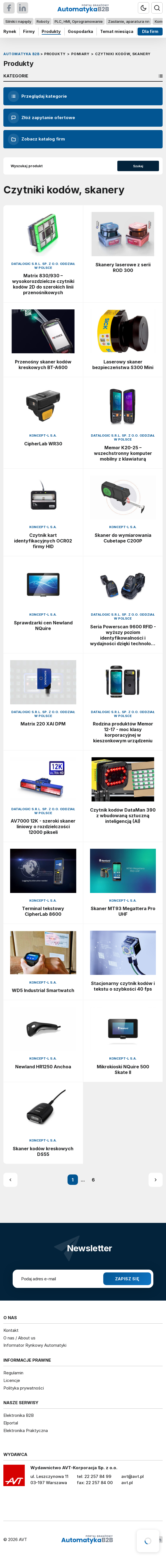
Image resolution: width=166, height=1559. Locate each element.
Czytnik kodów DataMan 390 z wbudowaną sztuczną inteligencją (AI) (123, 815)
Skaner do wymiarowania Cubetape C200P (123, 538)
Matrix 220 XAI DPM (43, 724)
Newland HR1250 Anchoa (43, 1066)
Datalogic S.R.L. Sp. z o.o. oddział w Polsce (43, 266)
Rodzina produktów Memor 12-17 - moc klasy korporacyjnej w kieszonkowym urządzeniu (123, 732)
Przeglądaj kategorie (37, 96)
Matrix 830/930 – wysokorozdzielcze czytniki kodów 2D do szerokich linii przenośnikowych (43, 284)
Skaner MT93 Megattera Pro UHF (123, 911)
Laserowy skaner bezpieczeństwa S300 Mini (122, 364)
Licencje (11, 1380)
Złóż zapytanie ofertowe (41, 117)
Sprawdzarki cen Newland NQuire (43, 625)
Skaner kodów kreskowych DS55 (43, 1151)
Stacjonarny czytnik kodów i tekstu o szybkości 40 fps (123, 986)
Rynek (9, 31)
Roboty (43, 21)
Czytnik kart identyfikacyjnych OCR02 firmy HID (43, 540)
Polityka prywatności (23, 1388)
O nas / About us (19, 1338)
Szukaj (138, 166)
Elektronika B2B (18, 1415)
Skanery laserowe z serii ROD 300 (123, 267)
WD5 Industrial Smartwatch (43, 990)
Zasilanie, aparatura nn (128, 21)
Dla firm (150, 31)
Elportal (10, 1423)
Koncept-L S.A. (43, 435)
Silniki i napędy (18, 21)
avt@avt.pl (132, 1476)
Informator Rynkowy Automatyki (34, 1345)
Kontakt (11, 1330)
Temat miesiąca (116, 31)
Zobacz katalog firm (36, 139)
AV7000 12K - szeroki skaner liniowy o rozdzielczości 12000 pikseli (43, 826)
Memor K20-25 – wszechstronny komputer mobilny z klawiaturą (123, 453)
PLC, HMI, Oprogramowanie (79, 21)
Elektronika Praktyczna (25, 1430)
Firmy (29, 31)
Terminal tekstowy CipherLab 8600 (43, 911)
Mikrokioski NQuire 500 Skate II (123, 1069)
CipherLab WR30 (43, 443)
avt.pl (127, 1482)
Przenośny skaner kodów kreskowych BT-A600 (43, 364)
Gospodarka (80, 31)
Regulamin (13, 1372)
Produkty (51, 31)
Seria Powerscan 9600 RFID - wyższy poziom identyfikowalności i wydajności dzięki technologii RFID (123, 635)
